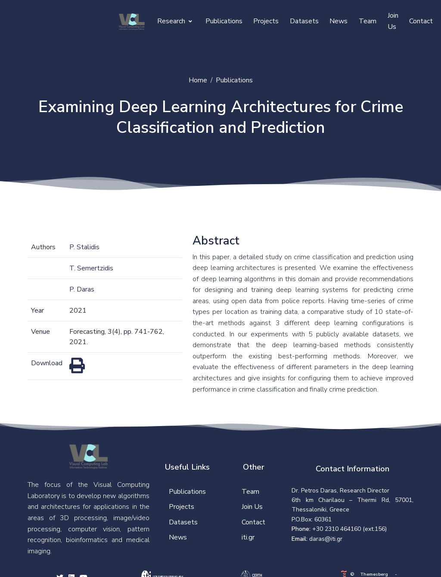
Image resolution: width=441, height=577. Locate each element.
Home (198, 80)
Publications (223, 21)
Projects (266, 21)
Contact (421, 21)
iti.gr (248, 537)
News (338, 21)
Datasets (304, 21)
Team (367, 21)
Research (174, 21)
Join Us (393, 21)
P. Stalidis (84, 247)
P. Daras (81, 289)
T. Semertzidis (91, 268)
